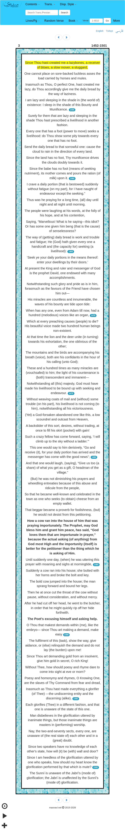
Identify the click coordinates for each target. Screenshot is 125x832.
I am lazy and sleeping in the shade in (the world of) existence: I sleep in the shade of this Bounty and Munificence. (62, 104)
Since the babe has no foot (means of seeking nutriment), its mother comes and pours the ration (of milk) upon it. (62, 173)
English (100, 31)
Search (64, 12)
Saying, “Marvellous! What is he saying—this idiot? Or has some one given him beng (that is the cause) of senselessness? (62, 226)
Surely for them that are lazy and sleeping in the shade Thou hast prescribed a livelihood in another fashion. (62, 120)
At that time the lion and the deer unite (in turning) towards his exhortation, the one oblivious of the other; (62, 341)
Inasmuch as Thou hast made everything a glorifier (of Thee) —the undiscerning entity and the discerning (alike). (62, 693)
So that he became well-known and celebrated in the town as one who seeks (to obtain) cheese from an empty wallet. (62, 498)
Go (107, 20)
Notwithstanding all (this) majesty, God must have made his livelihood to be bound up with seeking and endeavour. (62, 388)
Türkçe (109, 31)
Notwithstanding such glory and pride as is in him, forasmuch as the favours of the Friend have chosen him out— (62, 288)
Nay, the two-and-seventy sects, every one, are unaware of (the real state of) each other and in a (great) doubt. (62, 735)
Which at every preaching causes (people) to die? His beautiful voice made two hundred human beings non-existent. (62, 326)
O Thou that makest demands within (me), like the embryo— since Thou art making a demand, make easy (62, 629)
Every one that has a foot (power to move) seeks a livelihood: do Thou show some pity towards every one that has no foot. (62, 135)
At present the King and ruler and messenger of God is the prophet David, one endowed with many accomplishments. (62, 273)
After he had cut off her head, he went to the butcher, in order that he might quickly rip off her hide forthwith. (63, 607)
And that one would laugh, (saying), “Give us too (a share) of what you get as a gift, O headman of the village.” (62, 467)
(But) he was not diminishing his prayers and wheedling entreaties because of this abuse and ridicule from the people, (62, 483)
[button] (32, 4)
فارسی (119, 31)
